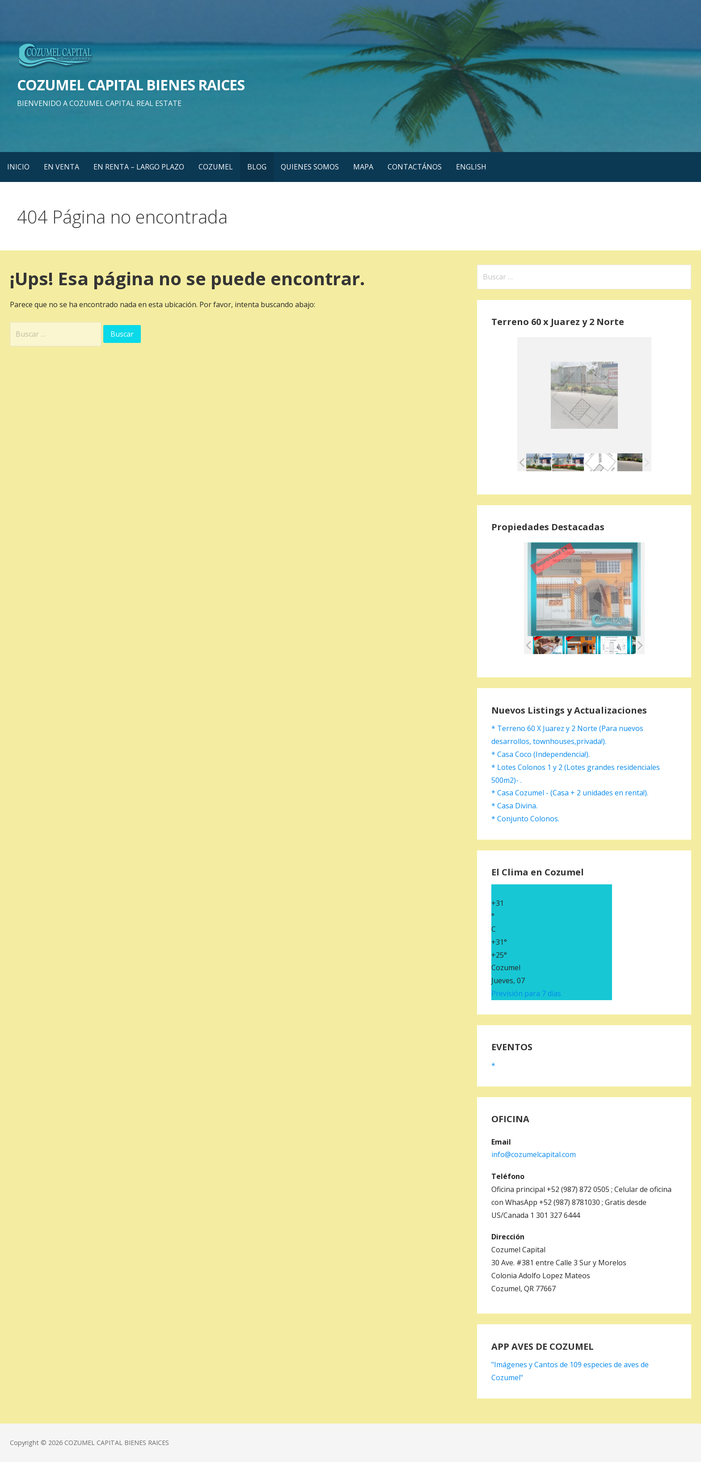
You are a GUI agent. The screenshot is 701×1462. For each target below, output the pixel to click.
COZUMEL (215, 167)
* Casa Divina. (514, 806)
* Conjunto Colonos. (525, 819)
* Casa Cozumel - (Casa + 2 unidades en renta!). (569, 793)
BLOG (256, 167)
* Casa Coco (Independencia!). (540, 754)
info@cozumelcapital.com (533, 1154)
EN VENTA (61, 167)
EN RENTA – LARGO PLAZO (138, 167)
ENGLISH (471, 167)
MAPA (363, 167)
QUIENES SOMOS (310, 167)
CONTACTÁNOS (415, 167)
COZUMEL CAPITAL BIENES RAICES (131, 84)
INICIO (18, 167)
